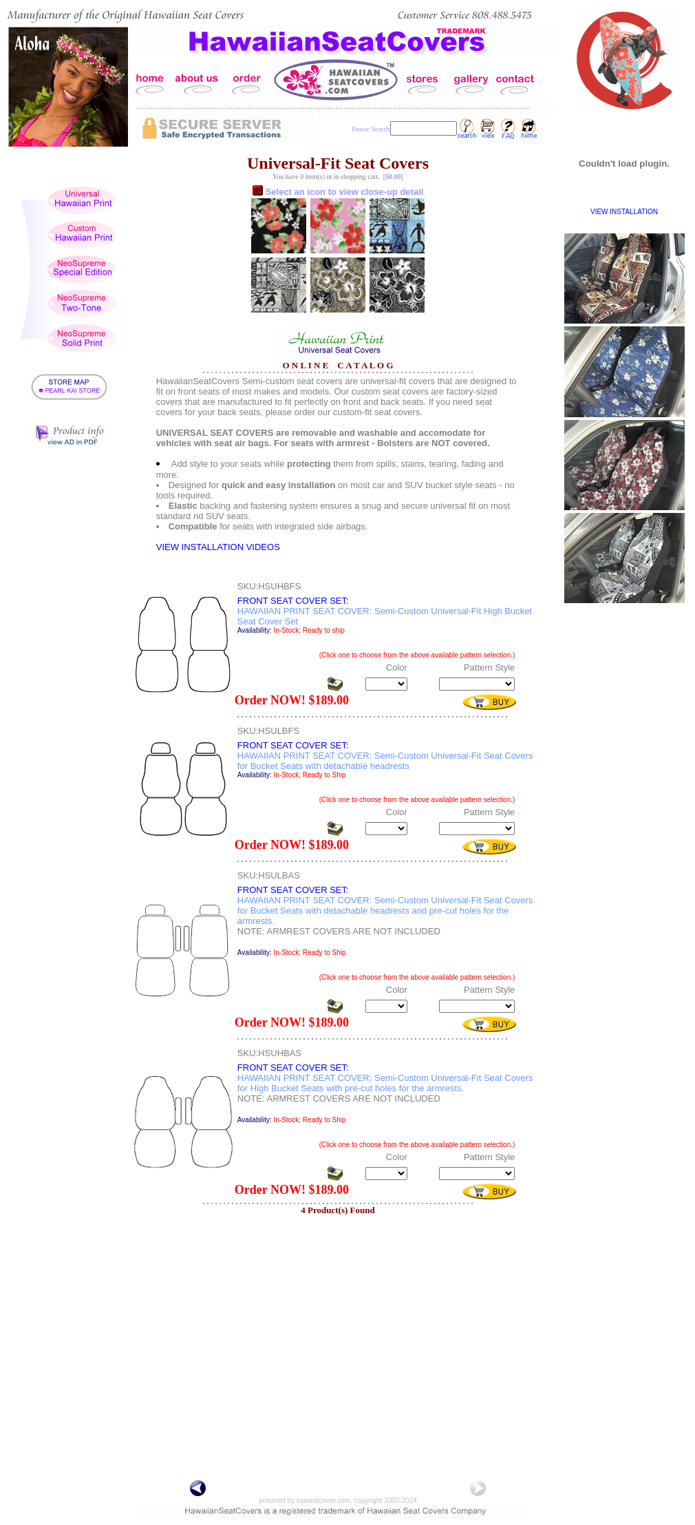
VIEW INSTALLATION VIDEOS (218, 547)
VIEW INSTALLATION (624, 211)
